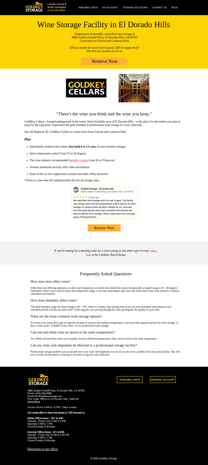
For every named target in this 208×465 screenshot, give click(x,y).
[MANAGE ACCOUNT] (163, 379)
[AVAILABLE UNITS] (130, 379)
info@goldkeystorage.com (48, 396)
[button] (135, 7)
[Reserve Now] (105, 61)
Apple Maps (33, 401)
